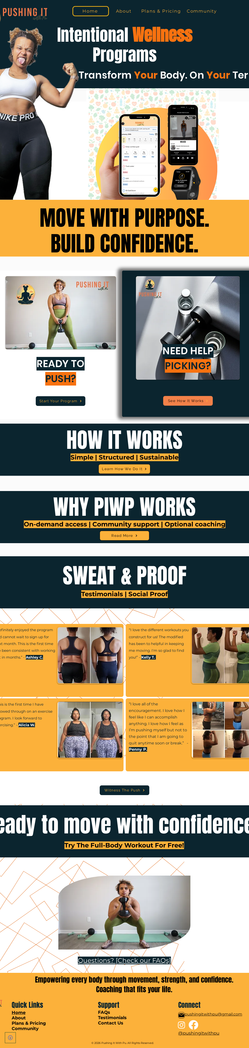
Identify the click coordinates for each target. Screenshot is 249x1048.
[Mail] (181, 1015)
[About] (124, 11)
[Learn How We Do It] (124, 469)
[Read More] (124, 535)
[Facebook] (193, 1025)
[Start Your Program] (60, 401)
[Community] (202, 11)
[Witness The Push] (124, 790)
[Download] (10, 1037)
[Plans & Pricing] (161, 11)
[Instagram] (181, 1025)
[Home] (90, 11)
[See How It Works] (188, 401)
